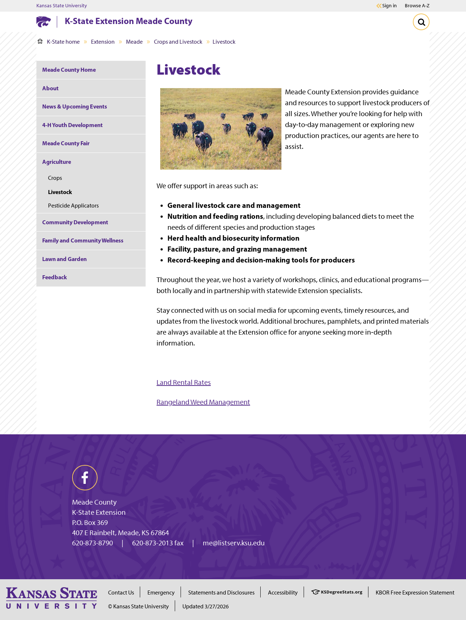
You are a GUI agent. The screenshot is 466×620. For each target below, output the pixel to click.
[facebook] (85, 477)
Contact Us (121, 592)
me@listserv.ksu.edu (234, 542)
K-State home (58, 41)
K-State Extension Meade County (129, 20)
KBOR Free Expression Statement (415, 592)
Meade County (94, 502)
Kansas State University (61, 6)
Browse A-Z (417, 6)
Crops (55, 177)
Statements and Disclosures (221, 592)
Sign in (389, 6)
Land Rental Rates (184, 382)
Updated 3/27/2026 (205, 606)
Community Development (75, 222)
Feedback (54, 277)
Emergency (161, 592)
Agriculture (56, 161)
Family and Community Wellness (82, 240)
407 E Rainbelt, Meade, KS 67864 (120, 532)
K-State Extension (99, 512)
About (50, 88)
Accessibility (283, 592)
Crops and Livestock (178, 41)
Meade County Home (69, 69)
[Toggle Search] (421, 21)
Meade (134, 41)
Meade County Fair (66, 143)
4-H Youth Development (72, 125)
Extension (103, 41)
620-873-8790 (92, 542)
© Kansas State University (138, 606)
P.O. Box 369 (90, 522)
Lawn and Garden (64, 258)
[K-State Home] (43, 22)
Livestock (60, 192)
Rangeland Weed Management (203, 402)
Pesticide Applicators (73, 205)
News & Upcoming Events (74, 106)
